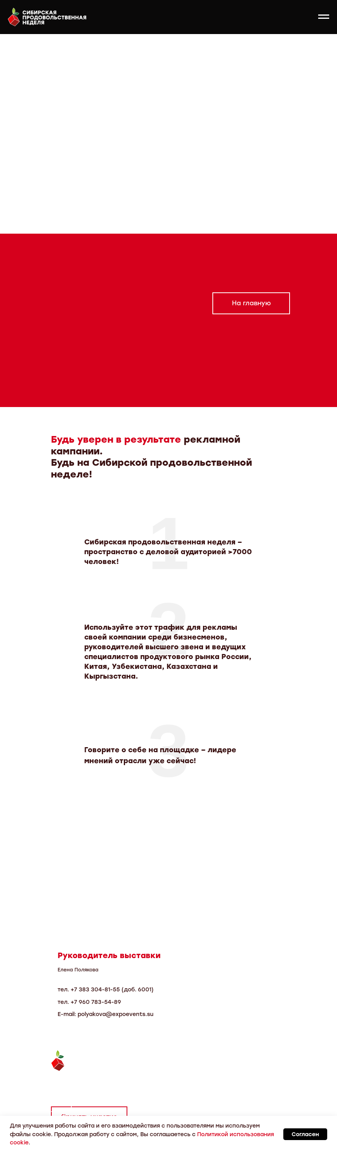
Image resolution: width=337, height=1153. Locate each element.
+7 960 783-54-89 (96, 1002)
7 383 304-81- (93, 989)
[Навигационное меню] (323, 16)
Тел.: (59, 1084)
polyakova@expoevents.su (116, 1014)
